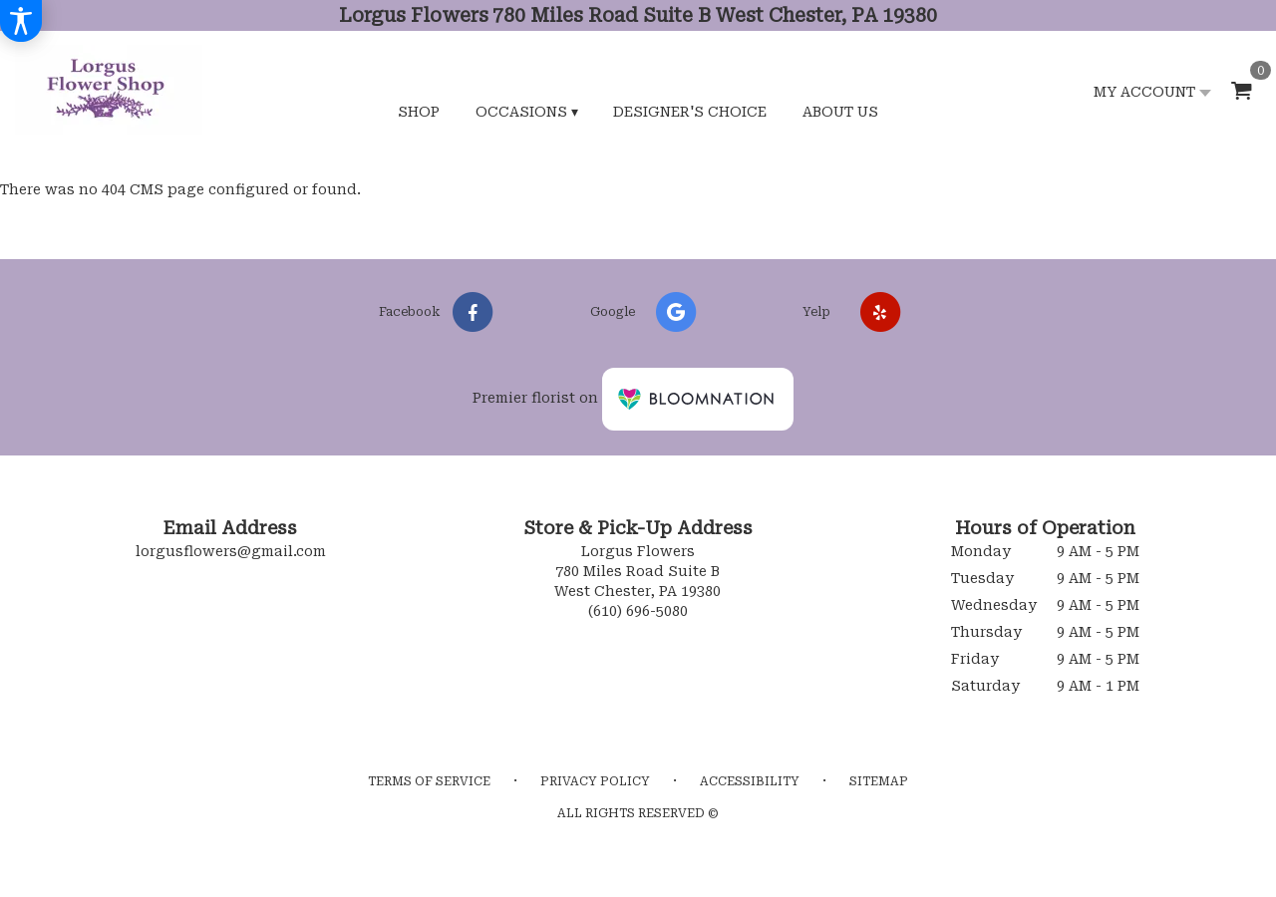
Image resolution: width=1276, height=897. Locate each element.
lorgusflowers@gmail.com (231, 551)
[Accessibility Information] (21, 21)
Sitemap (878, 781)
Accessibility (749, 781)
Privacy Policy (595, 781)
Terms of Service (429, 781)
